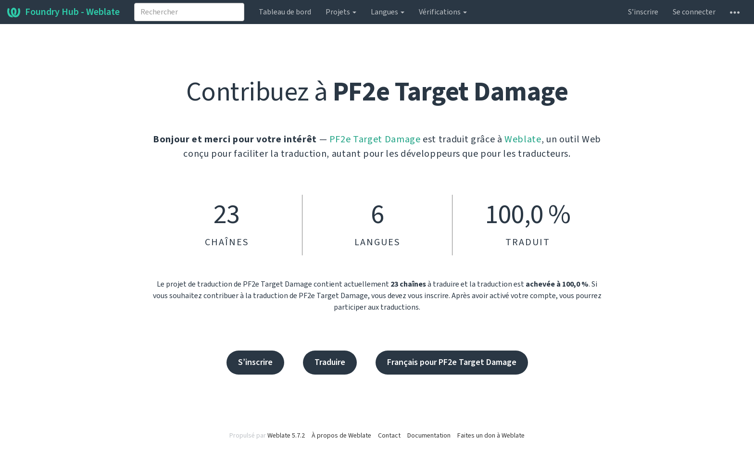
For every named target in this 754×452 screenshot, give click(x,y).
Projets (341, 12)
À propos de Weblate (341, 435)
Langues (387, 12)
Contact (389, 435)
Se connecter (694, 12)
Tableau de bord (285, 12)
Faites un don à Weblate (491, 435)
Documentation (429, 435)
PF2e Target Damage (375, 139)
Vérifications (443, 12)
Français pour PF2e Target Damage (451, 362)
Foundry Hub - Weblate (63, 12)
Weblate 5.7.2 (286, 435)
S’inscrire (643, 12)
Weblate (522, 139)
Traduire (329, 362)
